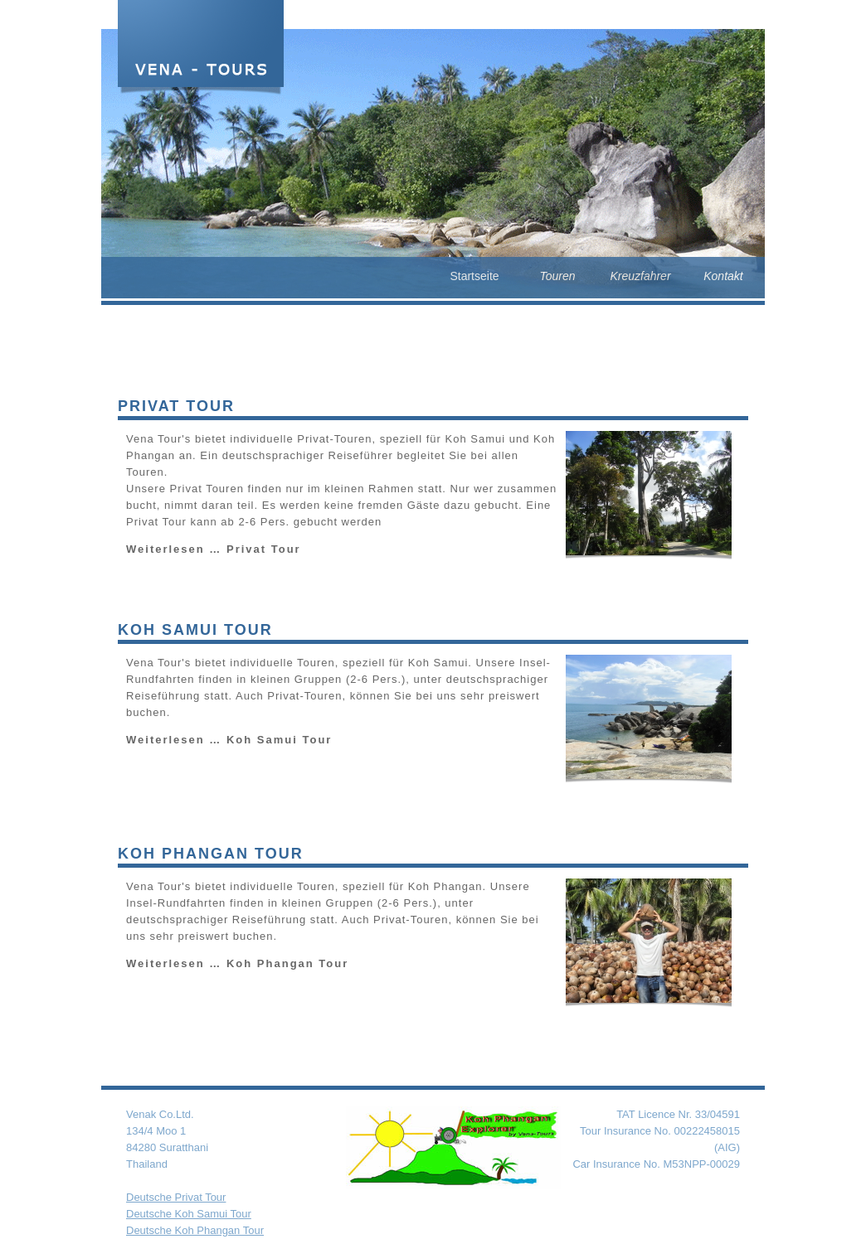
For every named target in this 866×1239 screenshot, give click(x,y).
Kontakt (722, 276)
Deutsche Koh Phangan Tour (195, 1230)
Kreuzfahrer (640, 276)
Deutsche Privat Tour (176, 1197)
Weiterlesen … (213, 549)
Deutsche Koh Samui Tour (188, 1214)
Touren (557, 276)
